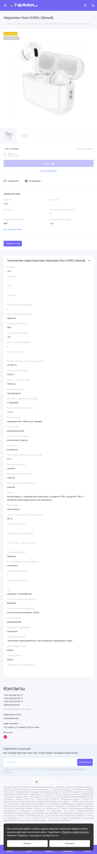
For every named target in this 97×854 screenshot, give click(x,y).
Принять (27, 843)
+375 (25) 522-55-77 (13, 701)
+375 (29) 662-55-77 (13, 695)
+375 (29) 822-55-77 (13, 698)
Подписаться (85, 762)
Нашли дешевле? (48, 171)
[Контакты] (93, 5)
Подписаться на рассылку (17, 749)
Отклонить (69, 843)
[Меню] (5, 5)
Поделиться (13, 243)
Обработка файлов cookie (75, 832)
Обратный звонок (12, 705)
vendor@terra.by (11, 718)
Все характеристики (13, 229)
